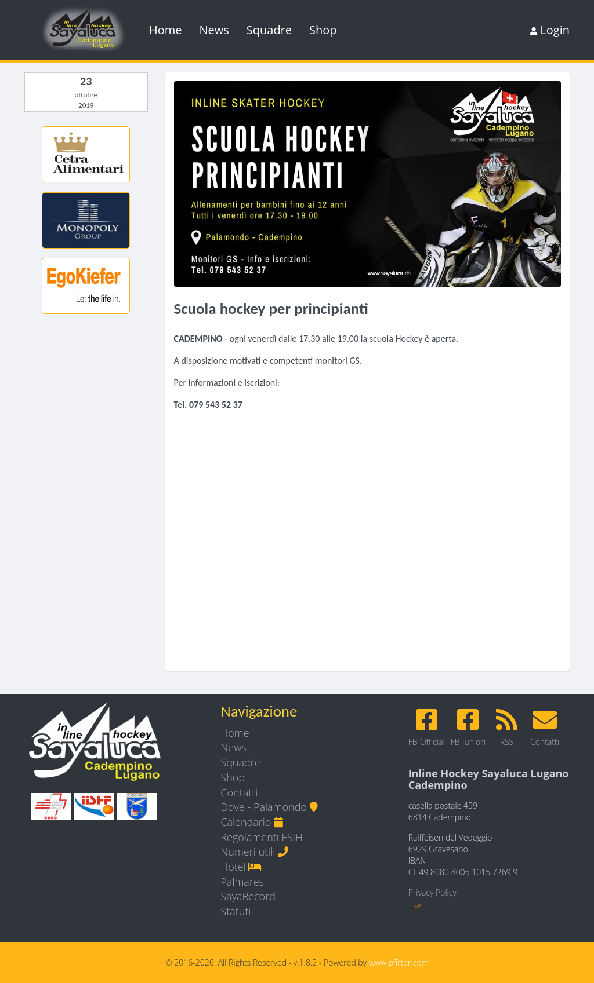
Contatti (239, 792)
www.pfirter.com (399, 962)
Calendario (251, 822)
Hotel (241, 867)
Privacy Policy (432, 892)
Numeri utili (254, 851)
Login (550, 30)
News (214, 30)
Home (165, 30)
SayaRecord (248, 896)
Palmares (242, 882)
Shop (323, 30)
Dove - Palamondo (268, 807)
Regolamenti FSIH (261, 837)
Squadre (269, 30)
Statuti (235, 911)
